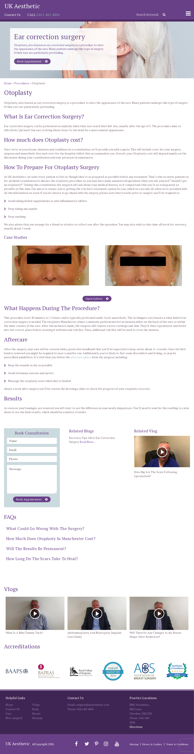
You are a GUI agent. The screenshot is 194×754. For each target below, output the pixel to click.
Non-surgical (14, 718)
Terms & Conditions (177, 744)
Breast (36, 713)
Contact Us (12, 14)
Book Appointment (32, 61)
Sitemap (37, 718)
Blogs (9, 705)
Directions (136, 727)
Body (35, 709)
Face (8, 713)
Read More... (88, 442)
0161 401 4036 (48, 14)
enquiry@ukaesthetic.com (92, 705)
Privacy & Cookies (152, 744)
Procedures (21, 83)
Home (8, 83)
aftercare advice (80, 357)
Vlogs (36, 705)
